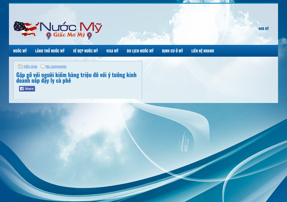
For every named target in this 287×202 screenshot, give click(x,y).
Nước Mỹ (20, 51)
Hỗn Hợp (30, 66)
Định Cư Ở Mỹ (172, 51)
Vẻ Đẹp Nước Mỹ (85, 51)
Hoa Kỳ (263, 28)
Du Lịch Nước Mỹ (140, 51)
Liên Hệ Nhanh (202, 51)
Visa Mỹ (112, 51)
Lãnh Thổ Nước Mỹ (50, 51)
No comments (56, 66)
